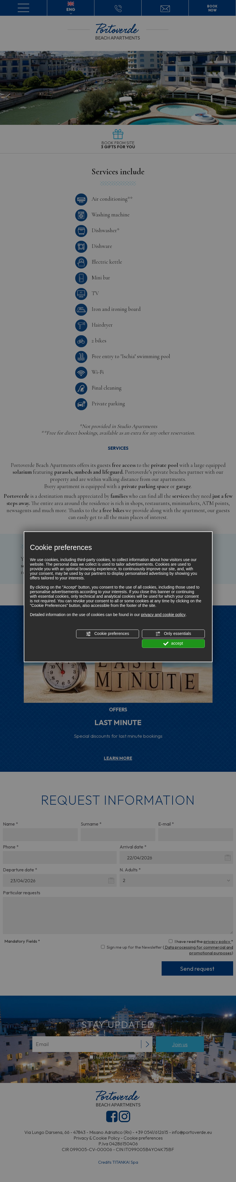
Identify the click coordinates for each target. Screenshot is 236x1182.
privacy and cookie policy (163, 614)
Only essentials (173, 633)
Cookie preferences (107, 633)
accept (173, 643)
